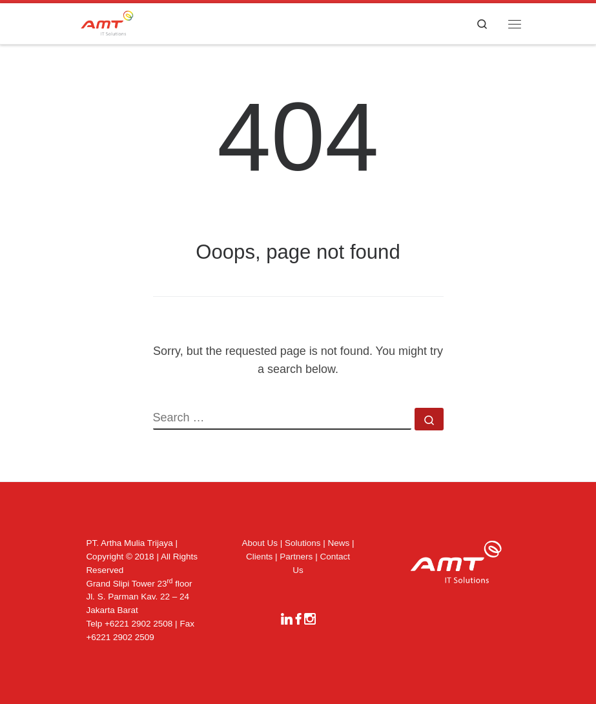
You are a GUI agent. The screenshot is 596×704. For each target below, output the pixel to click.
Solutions (303, 543)
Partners (296, 556)
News (339, 543)
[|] (107, 22)
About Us (259, 543)
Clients (259, 556)
